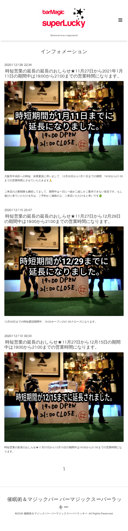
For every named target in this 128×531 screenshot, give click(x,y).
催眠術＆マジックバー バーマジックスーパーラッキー (64, 503)
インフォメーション (64, 51)
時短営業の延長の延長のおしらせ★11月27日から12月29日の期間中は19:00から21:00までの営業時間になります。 (62, 219)
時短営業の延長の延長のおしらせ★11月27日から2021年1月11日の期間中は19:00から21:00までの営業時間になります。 (63, 73)
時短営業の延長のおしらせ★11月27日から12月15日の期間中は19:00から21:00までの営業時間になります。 (62, 344)
